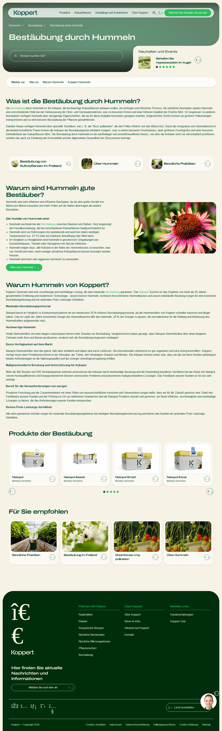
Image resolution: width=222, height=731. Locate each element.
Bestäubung (35, 25)
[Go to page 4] (167, 67)
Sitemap (206, 724)
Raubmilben (86, 614)
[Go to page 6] (174, 67)
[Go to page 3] (164, 67)
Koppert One (178, 621)
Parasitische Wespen (91, 628)
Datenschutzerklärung (137, 724)
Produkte (64, 12)
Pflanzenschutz (88, 648)
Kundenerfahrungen (181, 614)
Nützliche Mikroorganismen (94, 641)
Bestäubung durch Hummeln (66, 25)
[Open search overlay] (154, 13)
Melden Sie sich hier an (51, 687)
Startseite (15, 25)
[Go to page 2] (160, 67)
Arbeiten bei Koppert (136, 628)
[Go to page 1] (157, 67)
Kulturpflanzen (82, 12)
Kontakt (129, 634)
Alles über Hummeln (24, 267)
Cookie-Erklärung (189, 724)
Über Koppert (140, 12)
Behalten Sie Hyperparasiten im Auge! (173, 60)
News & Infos (132, 621)
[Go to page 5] (170, 67)
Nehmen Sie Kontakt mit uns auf (188, 12)
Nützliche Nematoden (91, 634)
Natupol (144, 292)
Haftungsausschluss (164, 724)
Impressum (116, 724)
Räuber (83, 621)
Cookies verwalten (96, 724)
